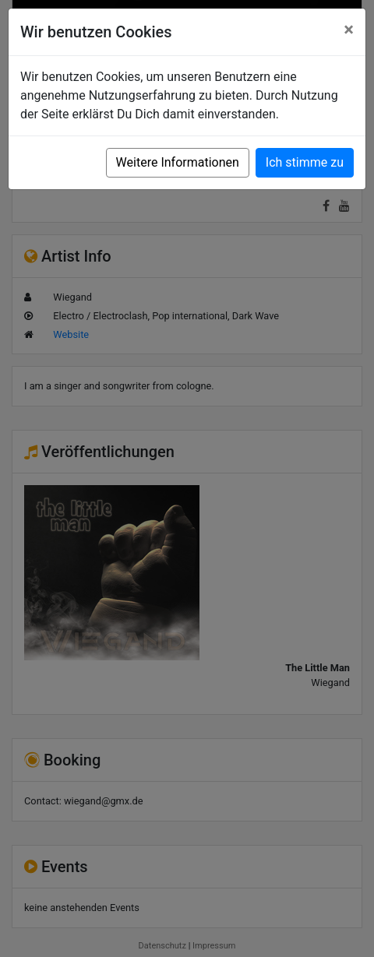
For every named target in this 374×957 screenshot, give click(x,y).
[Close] (348, 30)
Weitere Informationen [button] (177, 162)
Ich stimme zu (305, 162)
